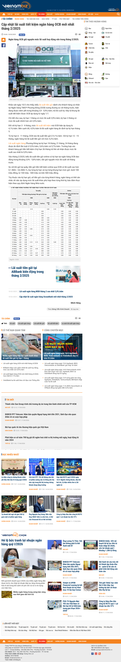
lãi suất (12, 323)
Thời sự (7, 443)
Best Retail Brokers (61, 630)
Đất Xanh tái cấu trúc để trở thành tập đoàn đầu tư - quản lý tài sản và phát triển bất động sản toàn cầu (108, 567)
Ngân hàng (19, 19)
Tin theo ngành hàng (95, 21)
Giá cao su (49, 630)
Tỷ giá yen (42, 627)
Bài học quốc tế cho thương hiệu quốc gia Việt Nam (26, 427)
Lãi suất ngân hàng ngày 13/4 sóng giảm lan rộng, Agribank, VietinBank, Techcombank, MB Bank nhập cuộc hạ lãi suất (63, 380)
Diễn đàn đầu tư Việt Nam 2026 (80, 630)
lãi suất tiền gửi (46, 105)
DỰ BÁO (17, 14)
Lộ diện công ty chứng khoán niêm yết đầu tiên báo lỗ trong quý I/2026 (14, 478)
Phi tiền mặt (64, 19)
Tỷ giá (54, 19)
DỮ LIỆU (90, 14)
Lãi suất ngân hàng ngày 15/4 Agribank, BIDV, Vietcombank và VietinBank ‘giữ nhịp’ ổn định (61, 364)
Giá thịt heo (33, 630)
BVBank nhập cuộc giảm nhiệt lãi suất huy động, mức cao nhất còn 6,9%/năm (20, 369)
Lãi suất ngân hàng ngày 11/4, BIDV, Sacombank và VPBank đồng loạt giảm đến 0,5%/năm (63, 387)
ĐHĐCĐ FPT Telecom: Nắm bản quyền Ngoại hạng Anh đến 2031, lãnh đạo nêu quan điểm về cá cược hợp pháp (40, 415)
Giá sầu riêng (22, 630)
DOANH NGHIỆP (71, 14)
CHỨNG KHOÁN (59, 14)
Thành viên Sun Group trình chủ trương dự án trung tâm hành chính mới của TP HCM (40, 404)
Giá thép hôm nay (10, 630)
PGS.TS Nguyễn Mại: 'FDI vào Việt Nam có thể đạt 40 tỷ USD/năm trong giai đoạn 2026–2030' (72, 606)
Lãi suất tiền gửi (39, 323)
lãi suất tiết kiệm (43, 125)
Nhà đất (7, 407)
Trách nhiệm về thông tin (13, 660)
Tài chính (7, 18)
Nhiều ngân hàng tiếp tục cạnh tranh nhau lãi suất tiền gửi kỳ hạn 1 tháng (20, 357)
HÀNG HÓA (25, 14)
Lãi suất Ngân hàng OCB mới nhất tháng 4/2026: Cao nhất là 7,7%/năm (21, 375)
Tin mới (10, 399)
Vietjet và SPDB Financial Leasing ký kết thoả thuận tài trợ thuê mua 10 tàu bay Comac (72, 586)
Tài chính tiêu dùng (80, 19)
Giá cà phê (70, 627)
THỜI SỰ (9, 14)
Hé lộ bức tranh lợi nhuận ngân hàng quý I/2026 (21, 542)
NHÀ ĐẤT (49, 14)
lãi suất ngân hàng (24, 323)
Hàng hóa (102, 593)
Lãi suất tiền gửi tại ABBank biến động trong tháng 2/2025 (27, 272)
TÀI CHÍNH (41, 14)
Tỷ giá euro (51, 627)
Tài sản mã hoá (33, 19)
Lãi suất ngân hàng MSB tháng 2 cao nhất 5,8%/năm (41, 291)
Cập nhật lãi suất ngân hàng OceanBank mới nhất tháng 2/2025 (46, 297)
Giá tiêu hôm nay (81, 627)
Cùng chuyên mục (53, 330)
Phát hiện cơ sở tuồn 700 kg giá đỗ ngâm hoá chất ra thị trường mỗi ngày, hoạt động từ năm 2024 (42, 438)
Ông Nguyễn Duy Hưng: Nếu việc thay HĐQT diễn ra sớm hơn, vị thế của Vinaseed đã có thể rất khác (41, 517)
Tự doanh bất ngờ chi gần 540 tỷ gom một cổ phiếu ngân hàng (12, 515)
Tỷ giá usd (33, 627)
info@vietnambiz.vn (16, 658)
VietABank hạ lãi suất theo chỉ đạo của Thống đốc (21, 380)
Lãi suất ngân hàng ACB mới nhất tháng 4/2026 (20, 363)
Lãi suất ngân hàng (17, 143)
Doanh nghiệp (9, 420)
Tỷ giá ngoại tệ (23, 627)
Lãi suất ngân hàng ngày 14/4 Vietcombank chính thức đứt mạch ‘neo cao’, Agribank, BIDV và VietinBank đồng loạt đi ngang (62, 371)
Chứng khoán (5, 484)
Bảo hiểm (45, 19)
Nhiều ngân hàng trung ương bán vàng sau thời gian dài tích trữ (29, 593)
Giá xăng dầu (108, 627)
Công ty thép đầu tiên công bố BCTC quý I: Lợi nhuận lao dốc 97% (69, 515)
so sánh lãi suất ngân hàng (70, 323)
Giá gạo (41, 630)
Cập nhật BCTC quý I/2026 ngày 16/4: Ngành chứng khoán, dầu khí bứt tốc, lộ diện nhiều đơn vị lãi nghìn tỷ (68, 481)
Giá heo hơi (61, 627)
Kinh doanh (9, 430)
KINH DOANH (82, 14)
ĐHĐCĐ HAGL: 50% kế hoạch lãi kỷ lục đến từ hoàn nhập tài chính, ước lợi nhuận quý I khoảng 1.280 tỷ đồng (108, 546)
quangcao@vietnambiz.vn (104, 650)
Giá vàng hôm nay (11, 627)
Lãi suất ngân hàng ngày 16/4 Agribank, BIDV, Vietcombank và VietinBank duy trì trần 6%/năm (61, 355)
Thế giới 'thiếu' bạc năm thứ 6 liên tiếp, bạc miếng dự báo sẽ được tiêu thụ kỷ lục (108, 586)
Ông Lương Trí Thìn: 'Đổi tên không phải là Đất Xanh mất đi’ (72, 543)
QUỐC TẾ (33, 14)
